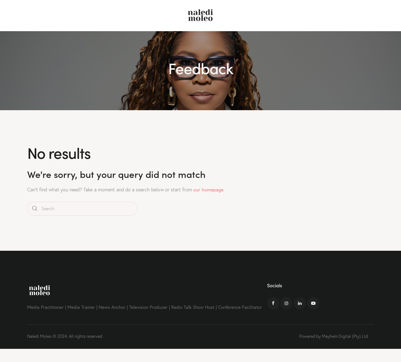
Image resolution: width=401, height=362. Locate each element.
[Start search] (34, 208)
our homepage (208, 190)
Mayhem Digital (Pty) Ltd (345, 336)
